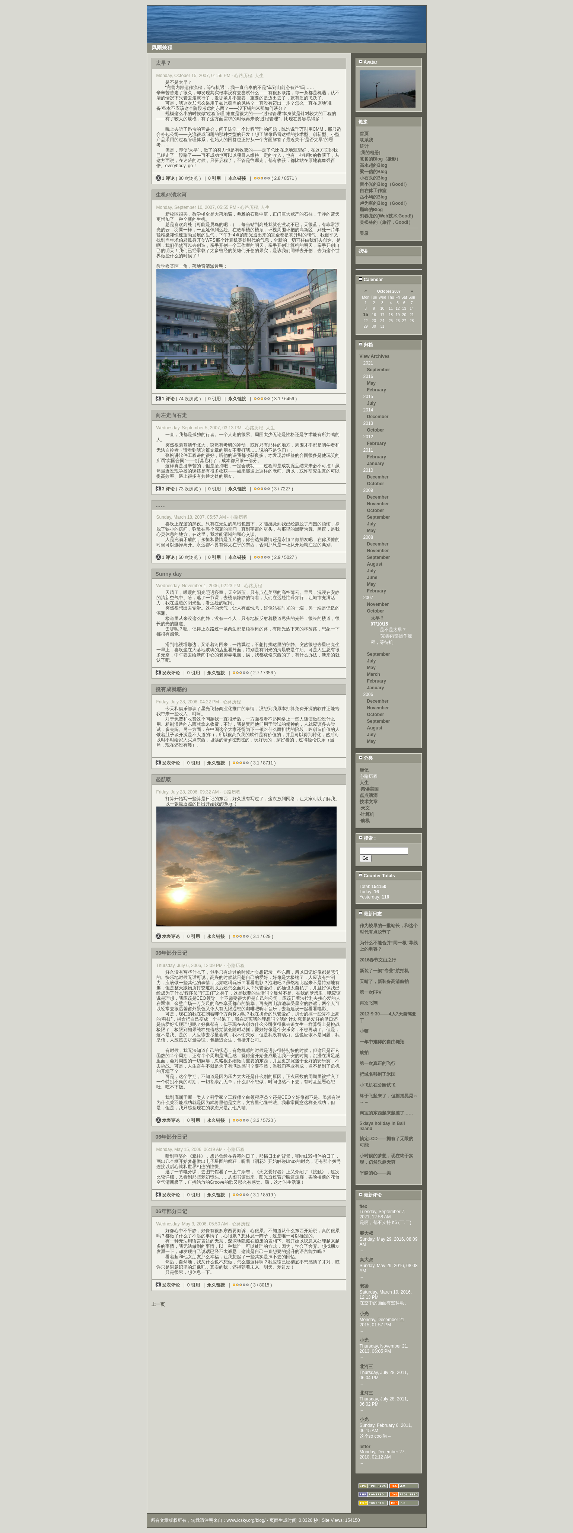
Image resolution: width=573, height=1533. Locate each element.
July (371, 403)
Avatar (368, 62)
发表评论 (168, 672)
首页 (364, 133)
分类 (366, 758)
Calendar (371, 279)
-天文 (365, 808)
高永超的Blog (374, 165)
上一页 (158, 1304)
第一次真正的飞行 (377, 1063)
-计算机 (367, 814)
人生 (364, 782)
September (378, 369)
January (375, 463)
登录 (364, 233)
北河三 (366, 1366)
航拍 (364, 1052)
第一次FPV (371, 992)
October (375, 430)
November (378, 503)
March (373, 674)
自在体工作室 (373, 190)
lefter (365, 1446)
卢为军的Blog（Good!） (385, 203)
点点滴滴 (369, 795)
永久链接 (237, 178)
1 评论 (166, 178)
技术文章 (369, 801)
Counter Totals (377, 875)
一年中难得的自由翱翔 (382, 1041)
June (372, 577)
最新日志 (370, 913)
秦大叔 (366, 1233)
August (374, 564)
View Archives (375, 356)
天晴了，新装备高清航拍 (384, 981)
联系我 (366, 140)
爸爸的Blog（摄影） (380, 159)
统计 (364, 146)
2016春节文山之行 (378, 960)
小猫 (364, 1031)
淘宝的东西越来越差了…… (386, 1113)
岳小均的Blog (374, 197)
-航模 (365, 820)
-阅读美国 (369, 789)
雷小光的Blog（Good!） (385, 184)
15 (365, 314)
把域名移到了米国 (377, 1074)
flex (363, 1206)
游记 (364, 770)
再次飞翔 (369, 1003)
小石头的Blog (374, 178)
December (378, 416)
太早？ (377, 618)
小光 (364, 1313)
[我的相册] (370, 152)
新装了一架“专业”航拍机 (384, 970)
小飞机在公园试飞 (377, 1085)
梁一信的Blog (374, 171)
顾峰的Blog (371, 209)
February (376, 389)
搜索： (368, 838)
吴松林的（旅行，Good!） (386, 222)
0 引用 (214, 178)
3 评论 (166, 489)
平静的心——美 (375, 1173)
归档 (366, 344)
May (371, 383)
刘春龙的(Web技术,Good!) (386, 216)
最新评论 (370, 1195)
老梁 (364, 1286)
